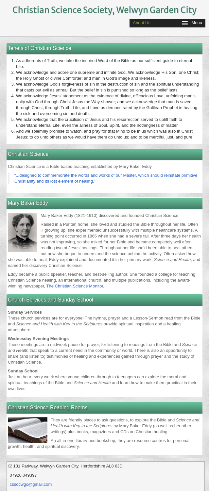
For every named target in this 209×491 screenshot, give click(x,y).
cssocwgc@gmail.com (31, 484)
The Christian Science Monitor (74, 286)
